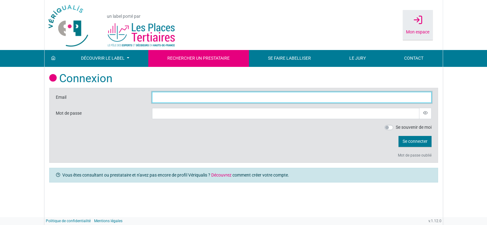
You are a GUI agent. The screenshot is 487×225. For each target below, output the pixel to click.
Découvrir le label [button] (103, 58)
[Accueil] (53, 58)
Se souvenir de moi (414, 127)
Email (61, 97)
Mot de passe (69, 113)
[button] (415, 141)
